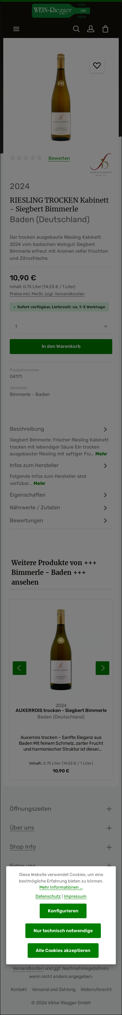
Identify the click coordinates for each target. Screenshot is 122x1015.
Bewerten (59, 158)
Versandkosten (28, 968)
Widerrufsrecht (96, 990)
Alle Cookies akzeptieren (63, 950)
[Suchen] (76, 28)
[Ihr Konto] (90, 28)
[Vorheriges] (19, 668)
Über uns (22, 827)
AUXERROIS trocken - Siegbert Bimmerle (61, 710)
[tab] (59, 441)
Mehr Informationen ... (61, 887)
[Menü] (16, 28)
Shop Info (23, 847)
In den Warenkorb (61, 346)
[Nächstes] (102, 668)
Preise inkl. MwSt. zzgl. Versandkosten (47, 293)
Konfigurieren (63, 911)
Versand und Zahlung (53, 990)
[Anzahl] (61, 326)
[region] (61, 99)
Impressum (75, 896)
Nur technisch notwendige (63, 930)
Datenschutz (48, 896)
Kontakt (19, 990)
